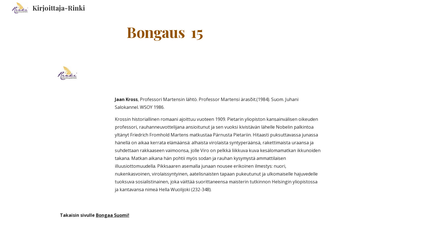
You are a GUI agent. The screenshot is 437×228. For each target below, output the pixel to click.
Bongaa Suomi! (112, 215)
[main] (165, 31)
